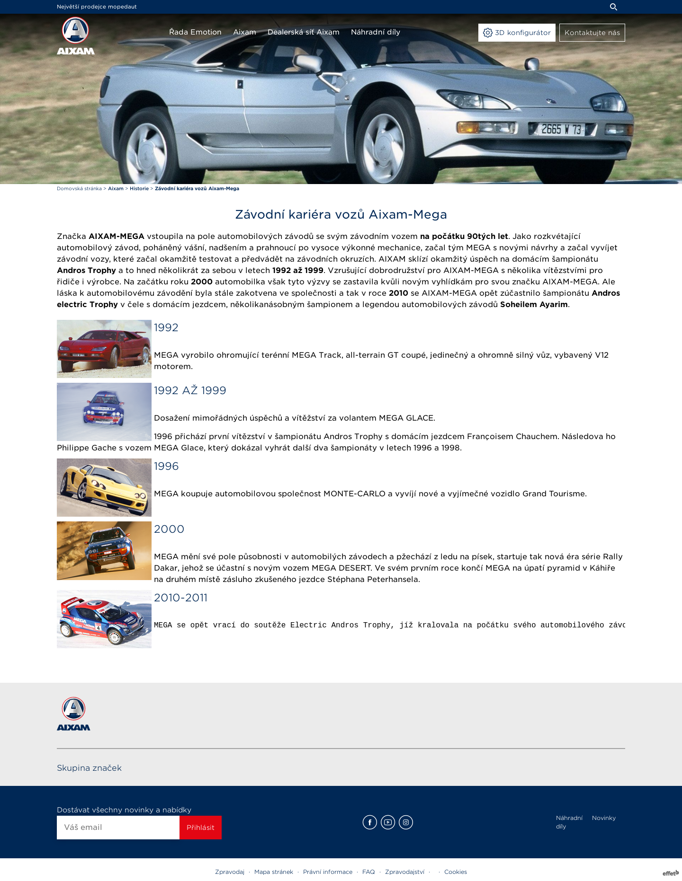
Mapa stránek (273, 871)
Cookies (455, 871)
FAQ (368, 871)
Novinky (604, 817)
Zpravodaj (229, 871)
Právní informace (327, 871)
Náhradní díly (569, 822)
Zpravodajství (404, 871)
